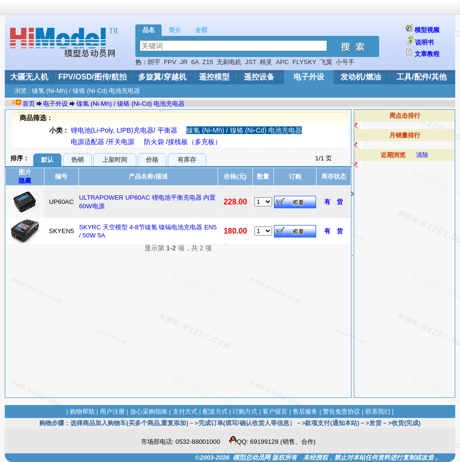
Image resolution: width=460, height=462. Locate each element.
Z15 (207, 62)
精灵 (266, 62)
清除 (422, 154)
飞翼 (326, 62)
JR (183, 62)
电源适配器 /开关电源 (103, 142)
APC (282, 62)
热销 (77, 159)
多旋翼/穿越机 (162, 77)
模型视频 (427, 30)
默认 (47, 159)
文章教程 (427, 53)
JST (250, 62)
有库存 (186, 159)
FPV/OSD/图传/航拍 (92, 77)
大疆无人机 (29, 77)
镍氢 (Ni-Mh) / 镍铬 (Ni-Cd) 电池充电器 (131, 103)
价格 (152, 159)
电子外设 (309, 77)
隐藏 (25, 180)
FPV (170, 62)
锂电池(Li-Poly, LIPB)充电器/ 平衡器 (124, 130)
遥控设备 (259, 77)
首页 (28, 103)
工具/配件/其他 (421, 77)
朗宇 (154, 62)
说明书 (424, 42)
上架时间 (114, 159)
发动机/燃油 (360, 77)
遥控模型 (214, 77)
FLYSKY (305, 62)
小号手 (345, 62)
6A (195, 62)
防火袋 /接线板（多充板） (182, 142)
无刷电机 (229, 62)
